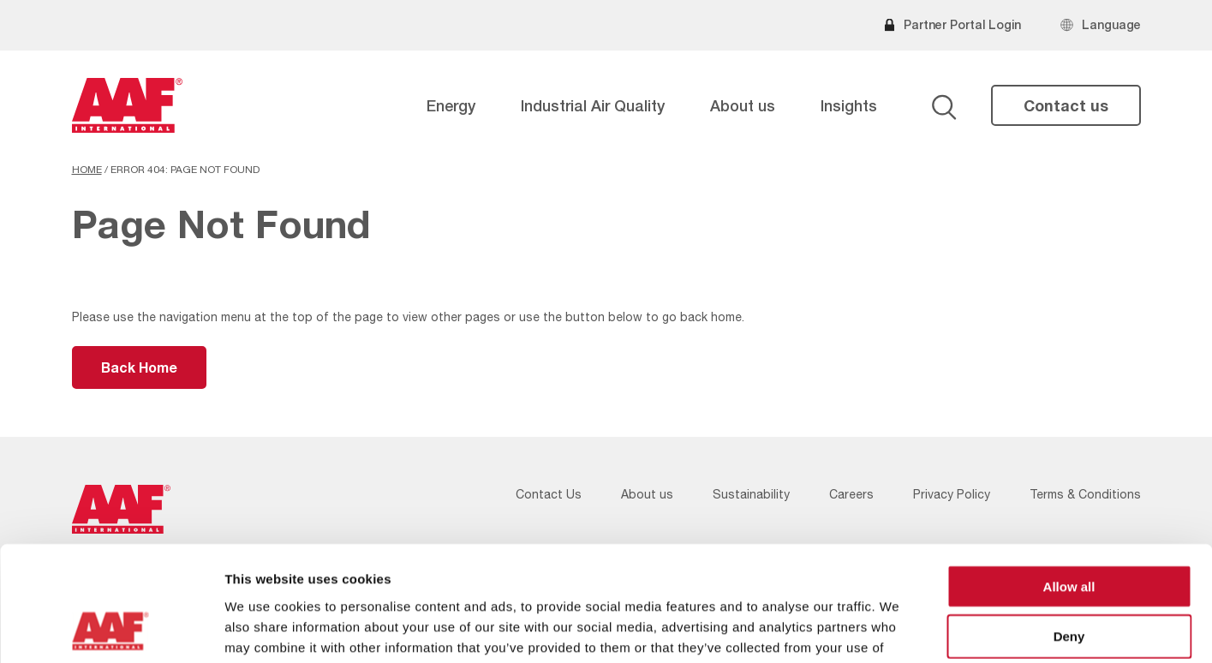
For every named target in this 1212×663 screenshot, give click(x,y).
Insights (849, 105)
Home (87, 170)
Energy (451, 105)
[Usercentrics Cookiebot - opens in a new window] (111, 629)
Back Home (139, 367)
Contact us (1066, 105)
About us (742, 105)
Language (1111, 24)
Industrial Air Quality (593, 105)
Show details (899, 629)
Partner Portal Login (962, 24)
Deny (1069, 529)
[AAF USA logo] (127, 105)
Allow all (1069, 478)
